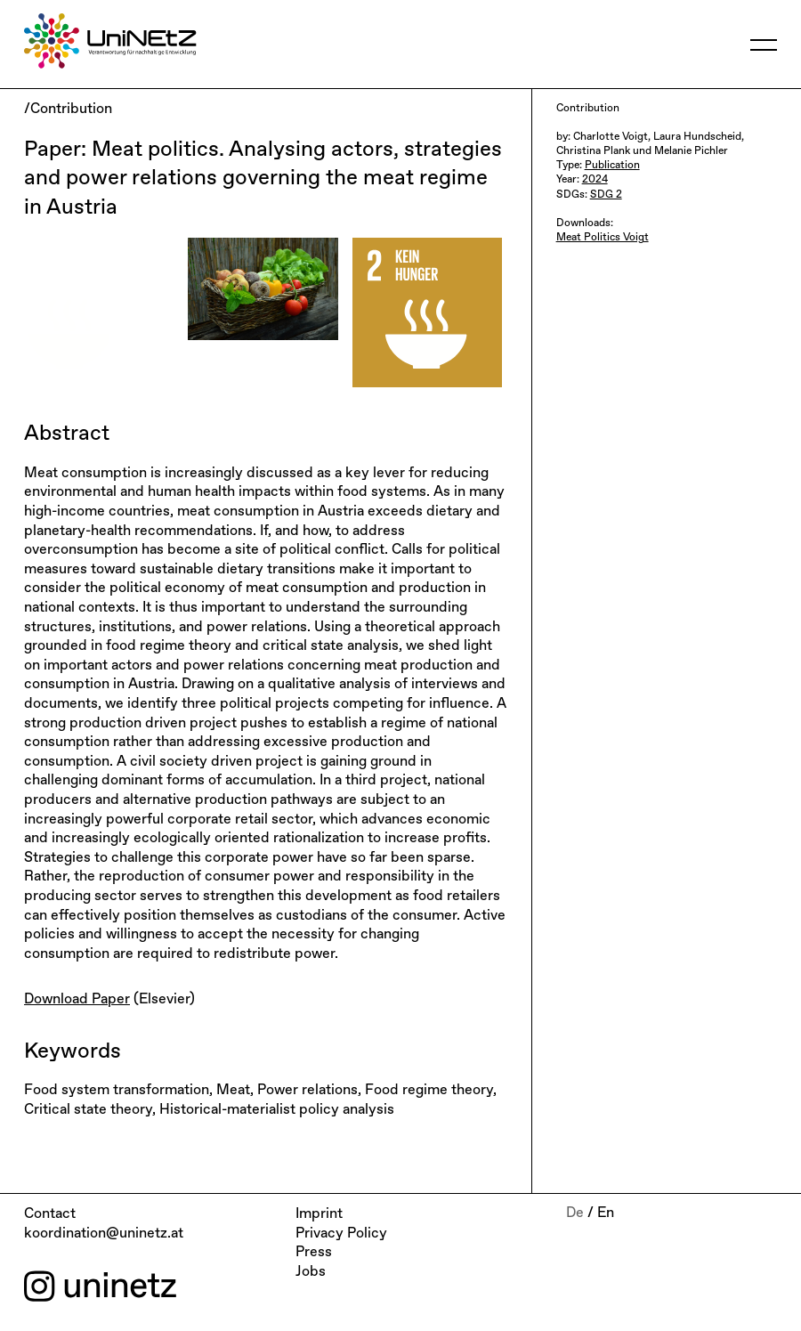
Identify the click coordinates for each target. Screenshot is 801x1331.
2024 (595, 179)
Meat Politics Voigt (602, 237)
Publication (612, 165)
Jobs (310, 1272)
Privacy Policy (341, 1234)
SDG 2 (606, 195)
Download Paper (77, 1000)
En (605, 1213)
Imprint (319, 1214)
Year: (569, 179)
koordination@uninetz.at (103, 1234)
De (575, 1213)
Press (313, 1253)
